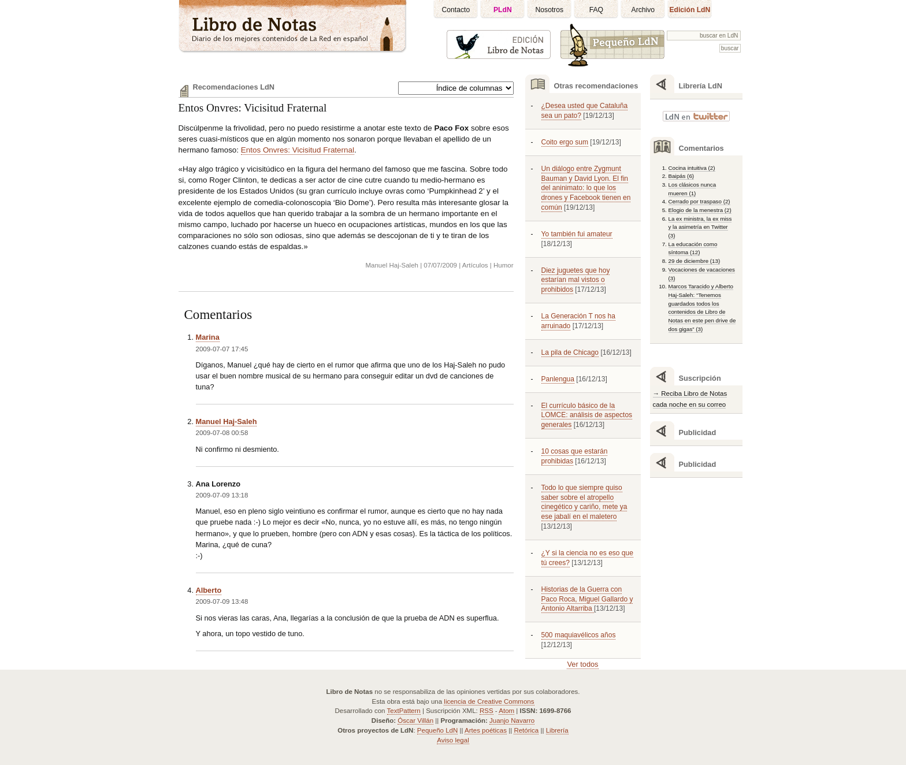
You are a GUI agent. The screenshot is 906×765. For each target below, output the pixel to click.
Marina (208, 337)
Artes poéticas (486, 730)
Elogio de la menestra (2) (700, 210)
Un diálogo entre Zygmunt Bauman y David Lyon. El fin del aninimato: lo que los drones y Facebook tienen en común (586, 188)
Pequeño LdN (437, 730)
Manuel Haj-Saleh (226, 421)
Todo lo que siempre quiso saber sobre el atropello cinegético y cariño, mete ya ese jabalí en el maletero (584, 502)
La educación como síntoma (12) (693, 248)
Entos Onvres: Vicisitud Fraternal (253, 108)
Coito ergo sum (564, 142)
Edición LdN (689, 10)
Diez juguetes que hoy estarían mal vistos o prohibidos (575, 280)
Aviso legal (453, 740)
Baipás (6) (682, 176)
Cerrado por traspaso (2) (699, 201)
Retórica (526, 730)
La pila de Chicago (570, 352)
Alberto (209, 590)
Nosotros (550, 10)
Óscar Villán (415, 720)
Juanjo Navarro (511, 720)
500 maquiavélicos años (578, 635)
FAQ (596, 10)
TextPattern (404, 710)
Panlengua (557, 379)
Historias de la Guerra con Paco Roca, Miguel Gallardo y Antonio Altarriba (587, 599)
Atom (506, 710)
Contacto (456, 10)
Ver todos (582, 664)
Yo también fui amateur (576, 234)
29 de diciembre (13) (695, 261)
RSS (486, 710)
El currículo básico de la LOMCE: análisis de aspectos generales (587, 415)
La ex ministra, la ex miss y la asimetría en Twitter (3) (700, 227)
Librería (557, 730)
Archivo (643, 10)
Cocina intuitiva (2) (692, 168)
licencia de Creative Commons (489, 701)
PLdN (502, 10)
